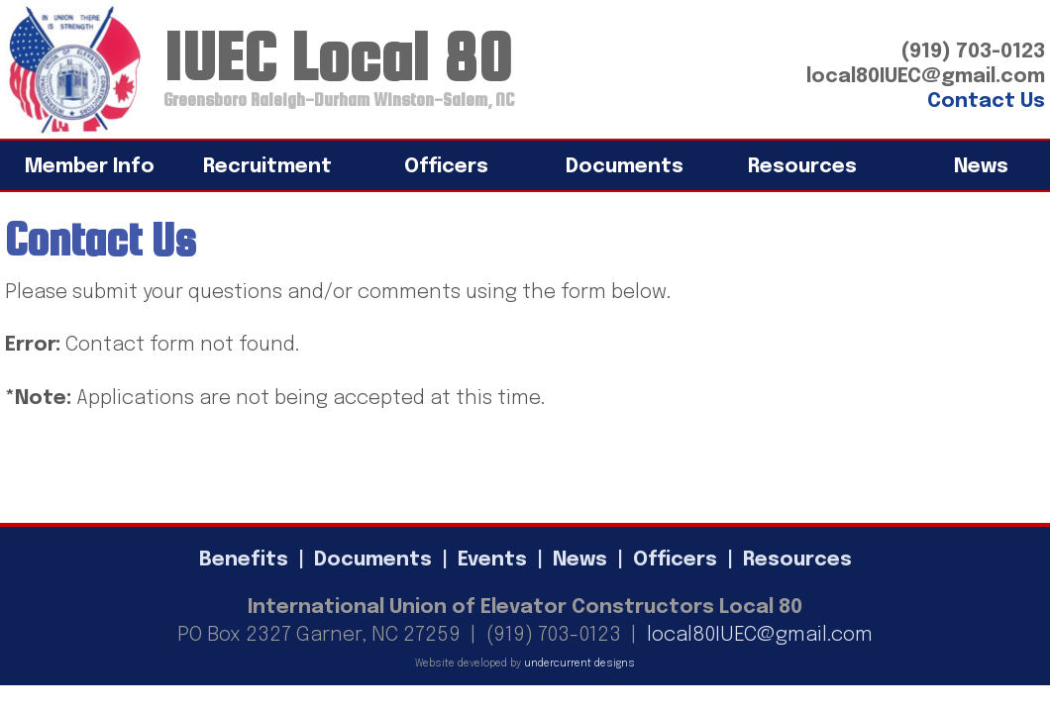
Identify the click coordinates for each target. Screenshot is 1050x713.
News (580, 560)
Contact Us (986, 101)
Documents (624, 166)
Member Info (90, 166)
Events (492, 560)
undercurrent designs (579, 663)
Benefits (243, 560)
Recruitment (267, 166)
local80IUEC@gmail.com (760, 635)
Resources (802, 166)
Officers (446, 166)
